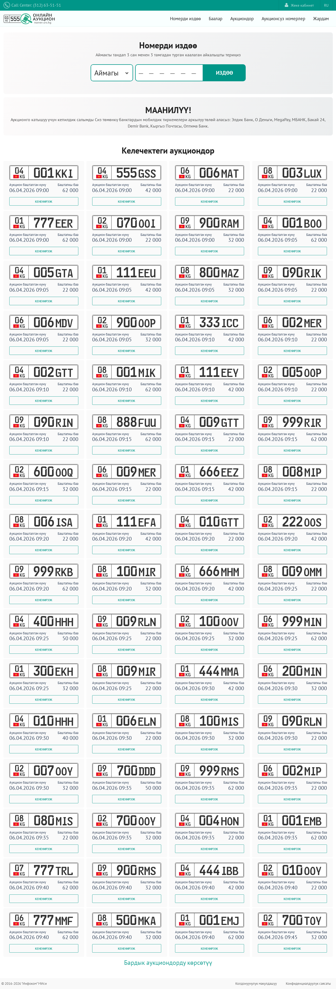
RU (326, 5)
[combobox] (112, 72)
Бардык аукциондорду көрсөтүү (168, 962)
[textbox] (169, 72)
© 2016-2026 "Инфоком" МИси (24, 983)
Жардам (321, 19)
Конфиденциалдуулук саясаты (308, 983)
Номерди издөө (185, 19)
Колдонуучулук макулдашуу (256, 983)
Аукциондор (242, 19)
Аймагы (106, 73)
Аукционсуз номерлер (283, 19)
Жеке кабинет (299, 5)
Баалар (215, 19)
